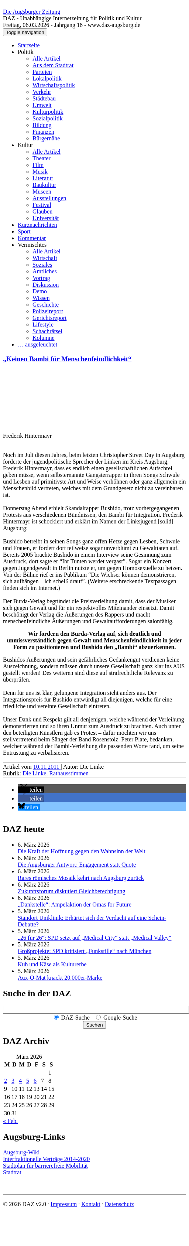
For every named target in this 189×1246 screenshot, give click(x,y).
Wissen (40, 298)
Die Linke (34, 773)
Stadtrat (12, 1172)
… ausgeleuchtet (37, 344)
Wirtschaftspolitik (53, 85)
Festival (41, 205)
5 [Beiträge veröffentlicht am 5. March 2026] (27, 1081)
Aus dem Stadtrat (52, 65)
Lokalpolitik (47, 78)
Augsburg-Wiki (21, 1152)
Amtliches (44, 271)
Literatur (42, 178)
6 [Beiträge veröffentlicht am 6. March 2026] (35, 1081)
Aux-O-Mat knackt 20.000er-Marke (60, 977)
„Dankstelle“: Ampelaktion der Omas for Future (74, 904)
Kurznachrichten (37, 225)
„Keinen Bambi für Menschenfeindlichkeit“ (67, 359)
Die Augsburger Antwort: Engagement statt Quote (77, 864)
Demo (39, 291)
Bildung (42, 125)
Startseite (29, 45)
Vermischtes (32, 245)
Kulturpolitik (47, 112)
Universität (45, 218)
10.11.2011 (47, 767)
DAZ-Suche (75, 1017)
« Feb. (10, 1121)
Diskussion (45, 284)
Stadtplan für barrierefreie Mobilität (45, 1166)
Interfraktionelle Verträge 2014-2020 (46, 1159)
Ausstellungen (49, 198)
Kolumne (43, 338)
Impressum (64, 1204)
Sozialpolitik (47, 118)
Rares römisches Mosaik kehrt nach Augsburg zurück (81, 878)
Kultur (25, 145)
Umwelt (42, 105)
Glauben (42, 211)
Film (38, 165)
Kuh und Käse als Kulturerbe (52, 964)
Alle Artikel (46, 58)
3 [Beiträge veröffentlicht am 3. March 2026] (12, 1081)
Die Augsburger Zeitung (31, 11)
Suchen (94, 1025)
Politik (26, 52)
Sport (24, 231)
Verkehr (41, 92)
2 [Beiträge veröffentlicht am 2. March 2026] (5, 1081)
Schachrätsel (47, 331)
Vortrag (41, 278)
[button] (31, 789)
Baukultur (44, 185)
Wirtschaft (44, 258)
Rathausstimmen (69, 773)
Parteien (42, 72)
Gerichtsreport (49, 318)
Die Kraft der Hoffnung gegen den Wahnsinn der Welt (81, 851)
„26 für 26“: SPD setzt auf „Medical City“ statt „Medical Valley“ (94, 938)
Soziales (42, 265)
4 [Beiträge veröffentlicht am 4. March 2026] (20, 1081)
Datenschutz (119, 1204)
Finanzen (43, 132)
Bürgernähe (46, 138)
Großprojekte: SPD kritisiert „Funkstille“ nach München (84, 951)
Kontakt (90, 1204)
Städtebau (44, 98)
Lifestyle (43, 324)
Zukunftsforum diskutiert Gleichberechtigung (71, 891)
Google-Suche (120, 1017)
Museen (41, 191)
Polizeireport (47, 311)
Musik (40, 171)
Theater (41, 158)
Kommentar (32, 238)
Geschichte (45, 304)
